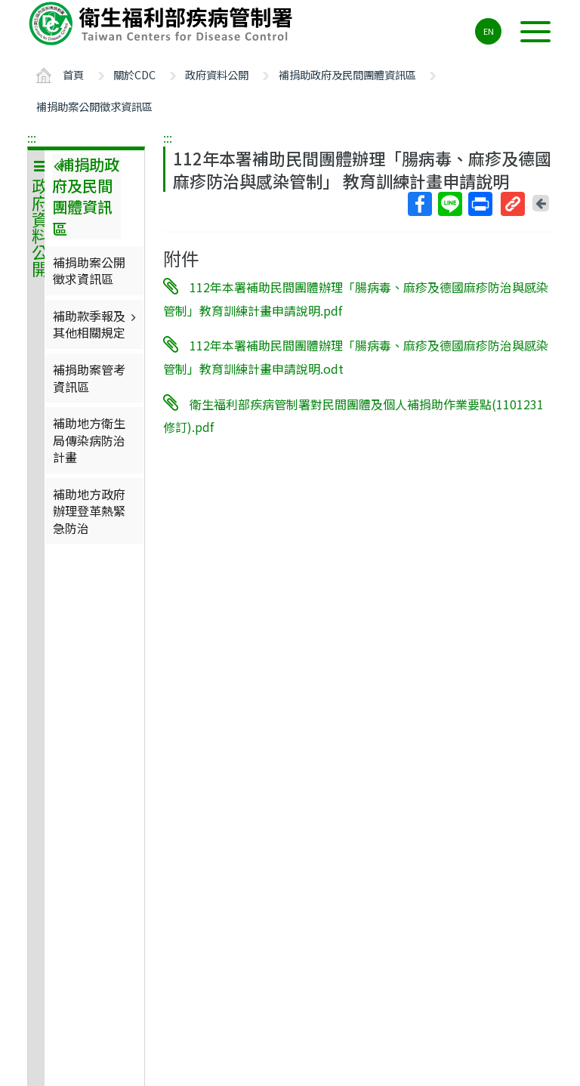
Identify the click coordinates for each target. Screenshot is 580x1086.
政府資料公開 (216, 74)
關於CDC (134, 74)
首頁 (73, 74)
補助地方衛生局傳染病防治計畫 (89, 440)
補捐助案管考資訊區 (89, 377)
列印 (479, 204)
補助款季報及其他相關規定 (96, 324)
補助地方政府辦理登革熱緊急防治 (89, 511)
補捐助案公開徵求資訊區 (94, 106)
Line (449, 204)
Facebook (419, 204)
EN (488, 31)
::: (31, 137)
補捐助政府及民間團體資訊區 (347, 74)
